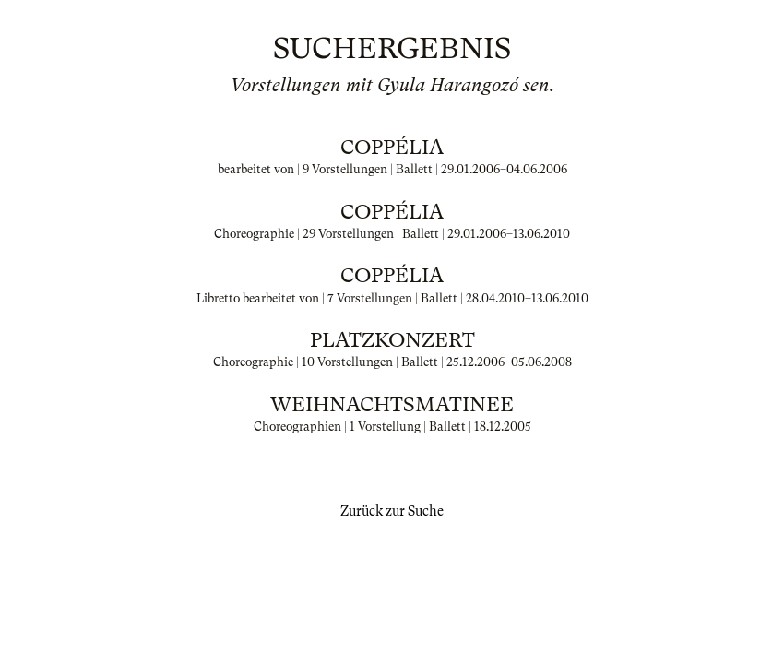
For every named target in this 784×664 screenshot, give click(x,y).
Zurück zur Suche (392, 511)
